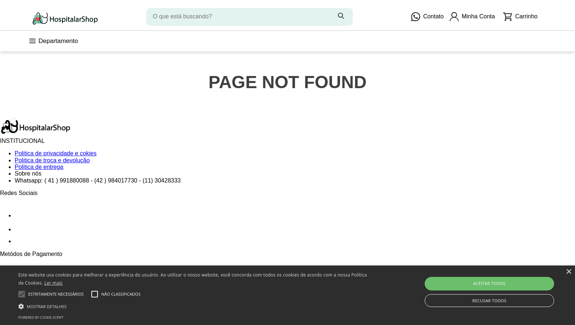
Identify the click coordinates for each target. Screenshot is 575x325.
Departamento (53, 40)
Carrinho (520, 16)
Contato (427, 16)
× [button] (568, 272)
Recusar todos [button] (489, 300)
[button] (193, 306)
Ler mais (53, 283)
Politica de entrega (39, 167)
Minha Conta (472, 16)
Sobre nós (28, 173)
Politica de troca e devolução (52, 160)
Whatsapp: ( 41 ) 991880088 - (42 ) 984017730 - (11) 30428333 (98, 180)
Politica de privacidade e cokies (55, 153)
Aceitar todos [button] (489, 283)
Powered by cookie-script (40, 317)
